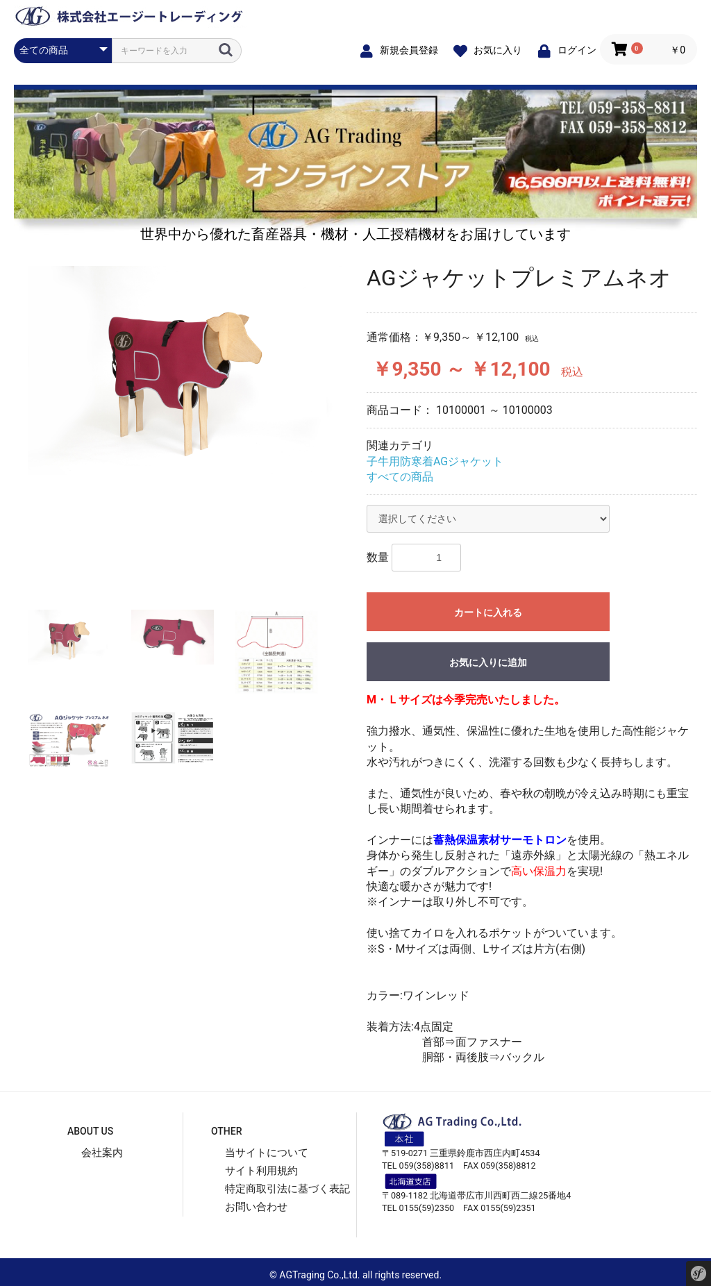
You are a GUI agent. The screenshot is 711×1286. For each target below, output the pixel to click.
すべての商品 (400, 476)
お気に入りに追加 (488, 662)
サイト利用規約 (261, 1170)
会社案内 (102, 1152)
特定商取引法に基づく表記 (287, 1189)
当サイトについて (266, 1152)
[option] (185, 370)
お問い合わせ (256, 1207)
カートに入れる (488, 612)
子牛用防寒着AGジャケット (435, 461)
